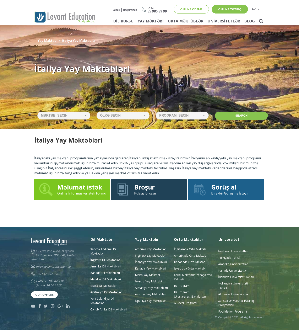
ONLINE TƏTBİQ (229, 9)
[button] (63, 115)
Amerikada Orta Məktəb (190, 255)
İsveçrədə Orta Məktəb (189, 268)
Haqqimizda (130, 10)
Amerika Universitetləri (233, 264)
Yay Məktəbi (151, 20)
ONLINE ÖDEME (191, 9)
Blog (249, 20)
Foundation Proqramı (232, 311)
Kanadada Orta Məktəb (189, 262)
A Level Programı (185, 303)
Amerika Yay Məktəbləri (151, 249)
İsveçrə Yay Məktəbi (148, 281)
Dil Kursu (123, 20)
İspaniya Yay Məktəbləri (151, 301)
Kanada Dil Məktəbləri (105, 273)
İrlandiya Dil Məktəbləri (105, 279)
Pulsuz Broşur (149, 189)
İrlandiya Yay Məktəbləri (151, 262)
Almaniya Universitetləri (234, 294)
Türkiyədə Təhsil (229, 258)
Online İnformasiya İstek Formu (72, 189)
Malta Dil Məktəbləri (103, 286)
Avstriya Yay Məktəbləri (150, 294)
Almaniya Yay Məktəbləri (151, 288)
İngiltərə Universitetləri (233, 251)
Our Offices (44, 295)
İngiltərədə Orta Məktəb (190, 249)
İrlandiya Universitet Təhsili (236, 277)
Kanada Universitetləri (233, 270)
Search (241, 115)
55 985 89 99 (157, 9)
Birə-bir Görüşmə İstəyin (226, 189)
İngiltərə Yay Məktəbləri (150, 255)
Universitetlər (223, 20)
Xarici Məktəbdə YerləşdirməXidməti (193, 277)
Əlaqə (116, 10)
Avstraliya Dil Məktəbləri (106, 292)
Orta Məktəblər (185, 20)
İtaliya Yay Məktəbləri (79, 40)
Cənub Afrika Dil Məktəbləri (108, 309)
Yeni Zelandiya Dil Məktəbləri (102, 301)
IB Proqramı (182, 286)
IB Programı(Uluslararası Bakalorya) (190, 294)
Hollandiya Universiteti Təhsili (233, 285)
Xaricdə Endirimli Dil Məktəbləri (103, 251)
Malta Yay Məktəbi (147, 275)
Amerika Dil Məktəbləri (105, 266)
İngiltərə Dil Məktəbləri (105, 260)
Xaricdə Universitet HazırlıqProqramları (236, 303)
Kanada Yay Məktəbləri (150, 268)
